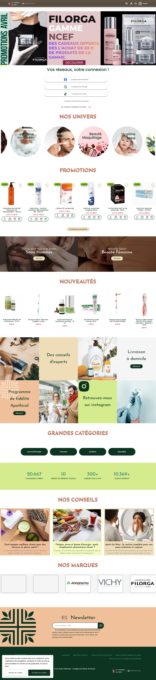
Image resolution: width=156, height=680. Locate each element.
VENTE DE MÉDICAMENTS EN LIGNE (128, 655)
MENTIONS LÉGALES (80, 655)
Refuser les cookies (15, 673)
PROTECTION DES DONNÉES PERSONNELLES (125, 659)
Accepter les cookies (39, 673)
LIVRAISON (66, 655)
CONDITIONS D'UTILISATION (101, 655)
